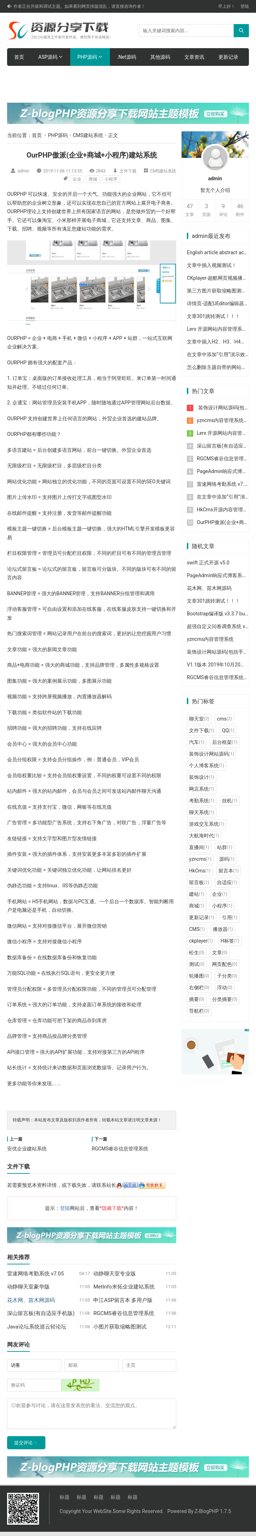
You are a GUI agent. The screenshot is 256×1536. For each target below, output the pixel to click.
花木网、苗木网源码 (209, 588)
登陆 (244, 6)
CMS (197, 929)
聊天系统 (201, 812)
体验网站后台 (29, 75)
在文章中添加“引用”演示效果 (218, 354)
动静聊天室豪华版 (28, 1287)
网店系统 (201, 789)
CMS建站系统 (88, 135)
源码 (226, 859)
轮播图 (199, 976)
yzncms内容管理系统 (220, 420)
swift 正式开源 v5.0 (208, 562)
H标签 (230, 941)
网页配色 (224, 964)
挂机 (229, 800)
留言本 (228, 871)
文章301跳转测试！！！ (213, 316)
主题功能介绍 (73, 75)
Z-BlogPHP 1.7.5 (213, 1515)
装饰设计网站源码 (211, 754)
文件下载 (128, 171)
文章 (219, 952)
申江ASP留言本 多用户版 (122, 1300)
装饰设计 (201, 777)
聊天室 (199, 719)
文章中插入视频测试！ (211, 265)
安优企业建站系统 (27, 1148)
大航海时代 (204, 835)
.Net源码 (126, 57)
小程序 (111, 179)
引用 (229, 917)
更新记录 (228, 57)
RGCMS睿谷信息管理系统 (120, 1148)
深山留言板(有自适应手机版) (40, 1313)
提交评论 (23, 1447)
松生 (196, 952)
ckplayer (201, 941)
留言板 (199, 882)
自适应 (227, 882)
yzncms (200, 859)
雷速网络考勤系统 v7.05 (35, 1273)
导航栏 (199, 1011)
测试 (196, 964)
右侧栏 (199, 987)
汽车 (196, 742)
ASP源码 (47, 57)
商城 (93, 179)
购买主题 (112, 75)
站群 (224, 847)
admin (23, 171)
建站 (196, 894)
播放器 (223, 929)
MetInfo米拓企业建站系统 (123, 1287)
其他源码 (160, 57)
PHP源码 (87, 57)
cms (224, 719)
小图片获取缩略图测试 (119, 1327)
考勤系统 (201, 800)
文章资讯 (194, 57)
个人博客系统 (206, 765)
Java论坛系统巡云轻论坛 (36, 1327)
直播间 (199, 847)
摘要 (196, 999)
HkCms (200, 871)
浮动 (224, 987)
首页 (19, 57)
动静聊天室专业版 (114, 1273)
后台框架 (224, 742)
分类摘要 (224, 999)
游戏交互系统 (206, 824)
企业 (77, 179)
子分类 (227, 976)
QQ (228, 730)
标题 (64, 1501)
